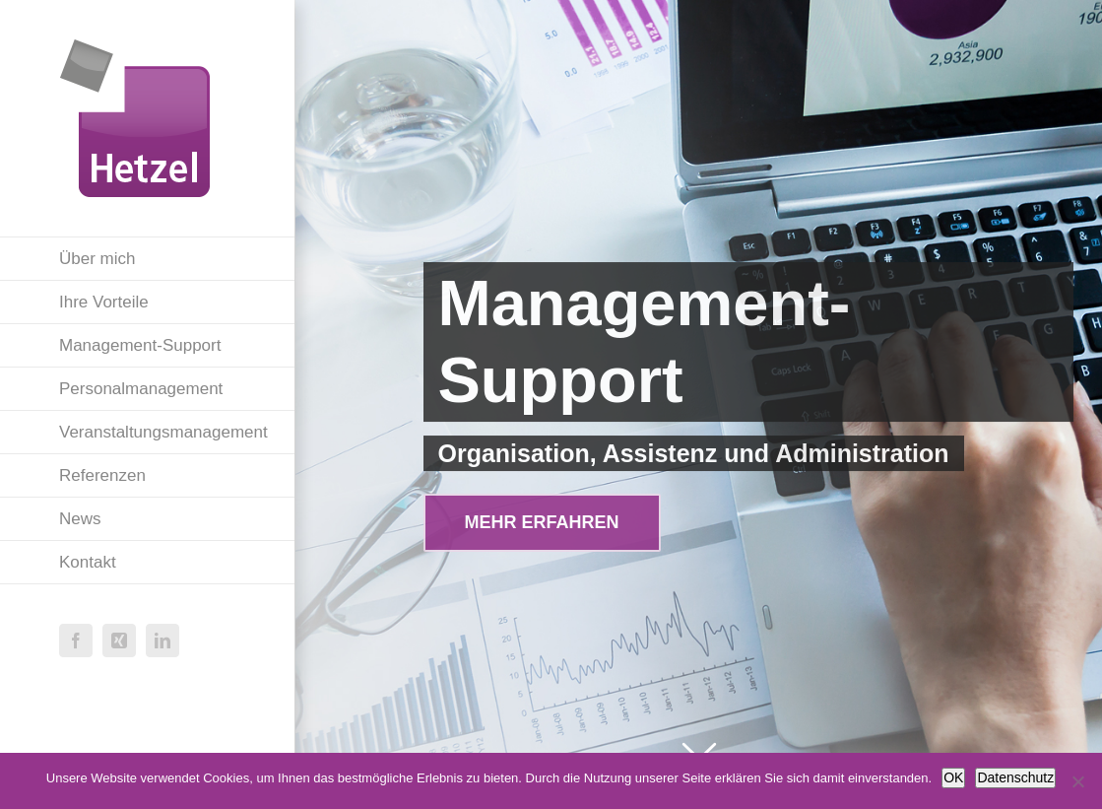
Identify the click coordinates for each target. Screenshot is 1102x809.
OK (953, 777)
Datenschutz (1015, 777)
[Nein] (1077, 781)
